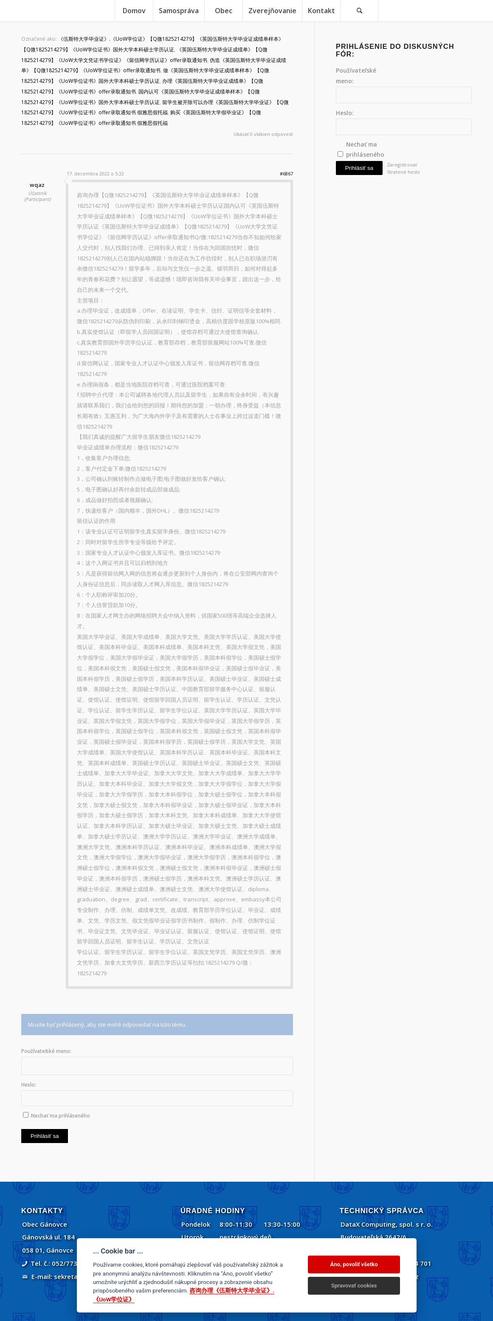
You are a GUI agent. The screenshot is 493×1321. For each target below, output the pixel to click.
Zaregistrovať (402, 164)
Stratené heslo (403, 172)
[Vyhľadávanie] (359, 10)
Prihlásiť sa (45, 1136)
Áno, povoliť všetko (354, 1264)
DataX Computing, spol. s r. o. (387, 1224)
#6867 (286, 173)
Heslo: (28, 1084)
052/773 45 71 (74, 1263)
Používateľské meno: (46, 1051)
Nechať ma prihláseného (60, 1115)
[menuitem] (134, 10)
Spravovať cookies (354, 1285)
